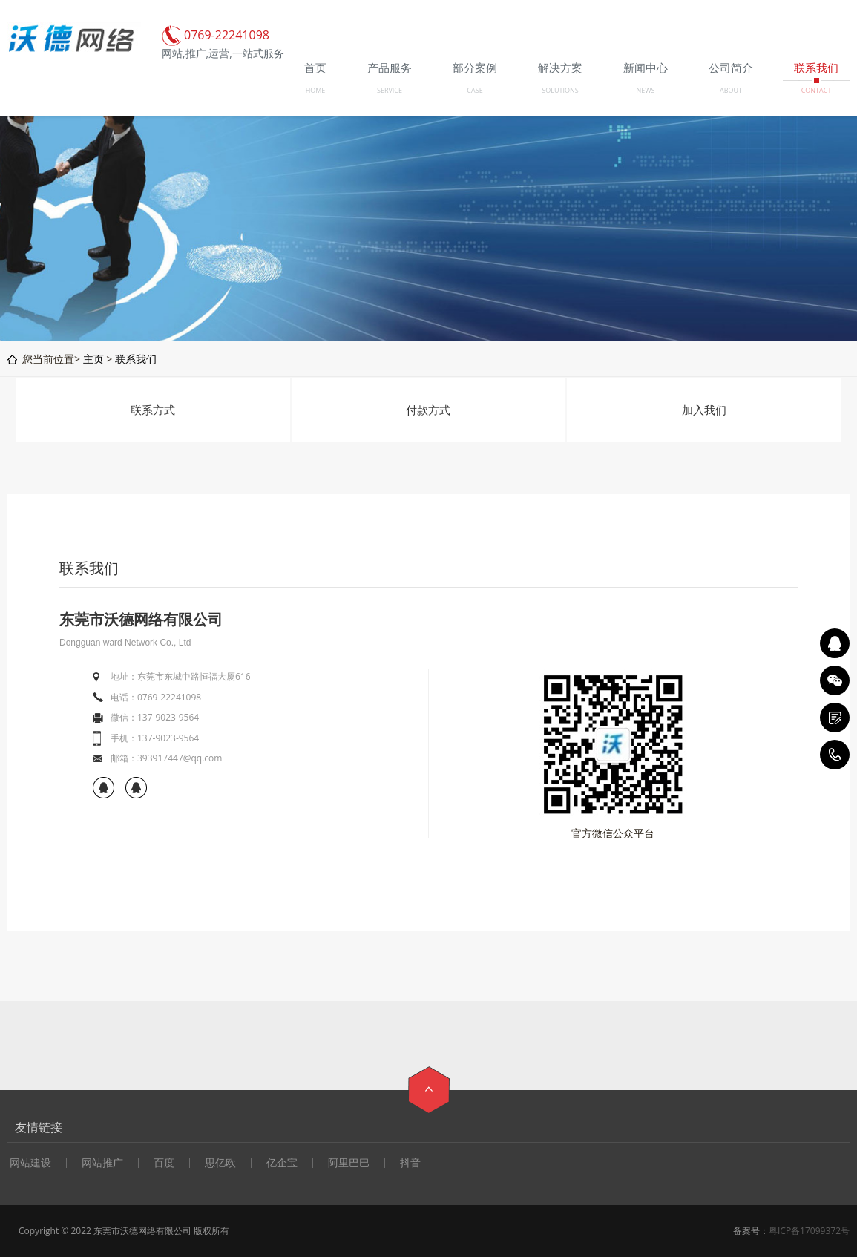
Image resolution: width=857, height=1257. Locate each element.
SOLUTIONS (560, 90)
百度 (164, 1163)
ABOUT (731, 90)
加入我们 (704, 409)
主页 (93, 359)
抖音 (410, 1163)
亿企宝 (282, 1163)
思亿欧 (220, 1163)
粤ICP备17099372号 (809, 1230)
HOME (316, 90)
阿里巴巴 (349, 1163)
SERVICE (389, 90)
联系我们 (136, 359)
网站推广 (102, 1163)
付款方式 (428, 409)
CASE (474, 90)
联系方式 (153, 409)
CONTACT (816, 90)
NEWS (645, 90)
